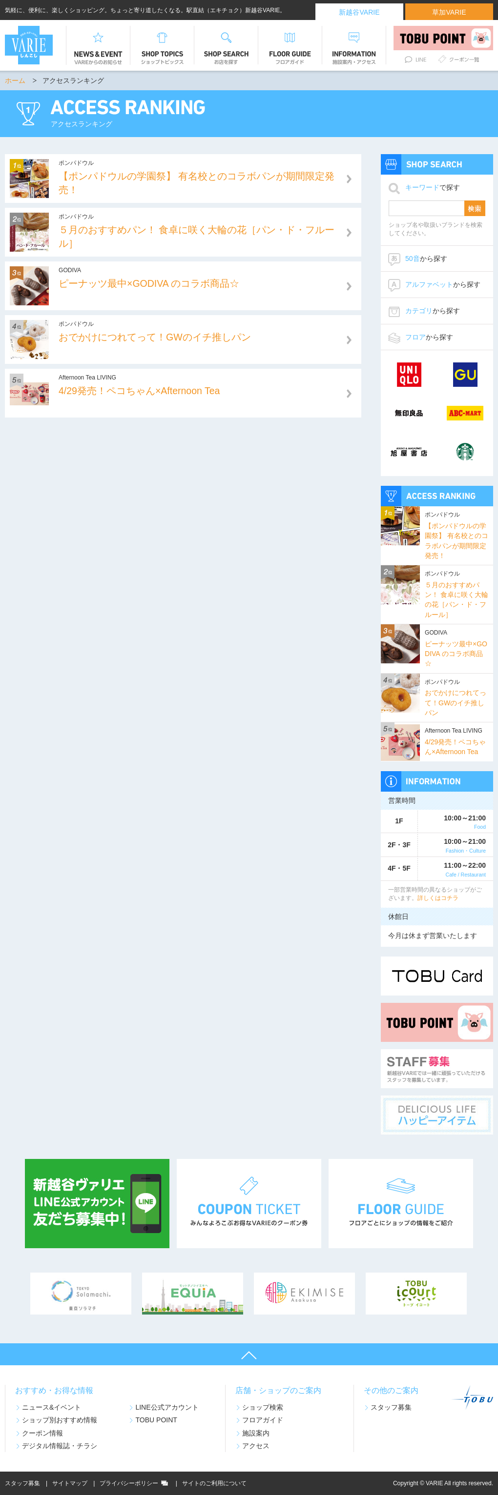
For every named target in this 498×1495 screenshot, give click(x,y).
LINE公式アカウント (166, 1407)
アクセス (256, 1446)
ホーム (15, 80)
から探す (426, 258)
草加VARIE (449, 12)
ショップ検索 (262, 1407)
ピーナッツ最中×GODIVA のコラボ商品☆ (456, 654)
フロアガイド (262, 1420)
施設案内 (256, 1433)
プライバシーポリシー (129, 1483)
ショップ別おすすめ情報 (59, 1420)
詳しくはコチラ (437, 898)
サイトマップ (69, 1483)
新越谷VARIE (359, 12)
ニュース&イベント (51, 1407)
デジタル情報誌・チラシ (59, 1446)
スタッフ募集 (391, 1407)
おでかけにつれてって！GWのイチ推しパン (455, 703)
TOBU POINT (156, 1420)
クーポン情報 (42, 1433)
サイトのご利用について (214, 1483)
